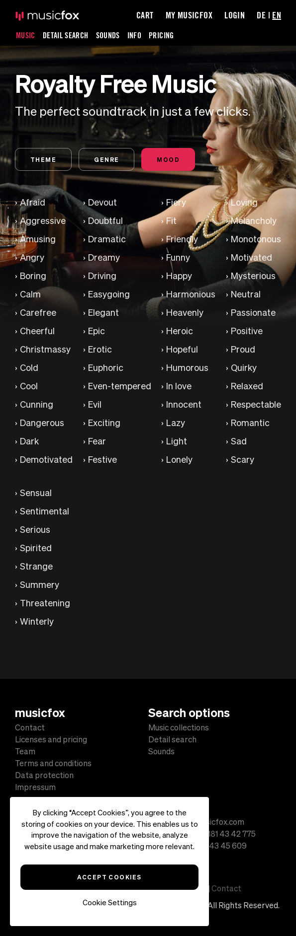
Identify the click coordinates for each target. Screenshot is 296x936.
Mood (168, 159)
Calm (30, 294)
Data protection (44, 775)
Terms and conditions (53, 763)
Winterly (37, 621)
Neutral (246, 294)
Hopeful (182, 349)
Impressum (35, 787)
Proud (243, 349)
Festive (102, 459)
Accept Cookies (109, 876)
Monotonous (256, 239)
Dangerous (42, 423)
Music (25, 35)
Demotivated (46, 459)
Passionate (253, 312)
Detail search (172, 739)
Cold (29, 367)
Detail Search (66, 35)
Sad (239, 441)
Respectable (256, 404)
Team (25, 751)
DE (261, 14)
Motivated (251, 257)
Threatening (45, 603)
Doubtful (105, 221)
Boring (33, 276)
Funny (178, 257)
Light (176, 441)
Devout (102, 202)
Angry (32, 257)
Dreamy (104, 257)
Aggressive (43, 221)
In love (179, 386)
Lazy (175, 423)
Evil (94, 404)
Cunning (36, 404)
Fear (97, 441)
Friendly (182, 239)
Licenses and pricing (51, 739)
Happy (179, 276)
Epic (96, 331)
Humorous (187, 367)
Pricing (161, 35)
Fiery (176, 202)
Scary (242, 459)
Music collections (178, 727)
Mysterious (253, 276)
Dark (29, 441)
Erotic (100, 349)
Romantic (250, 423)
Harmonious (190, 294)
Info (134, 35)
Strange (36, 566)
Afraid (32, 202)
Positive (247, 331)
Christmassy (45, 349)
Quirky (244, 367)
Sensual (36, 493)
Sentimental (44, 511)
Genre (106, 159)
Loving (244, 202)
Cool (29, 386)
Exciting (104, 423)
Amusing (38, 239)
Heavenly (184, 312)
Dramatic (107, 239)
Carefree (38, 312)
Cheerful (37, 331)
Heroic (179, 331)
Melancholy (254, 221)
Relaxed (247, 386)
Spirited (36, 548)
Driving (102, 276)
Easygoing (109, 294)
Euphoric (105, 367)
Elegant (103, 312)
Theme (43, 159)
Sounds (108, 35)
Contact (30, 727)
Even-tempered (119, 386)
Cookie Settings (110, 902)
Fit (171, 221)
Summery (39, 584)
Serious (35, 529)
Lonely (179, 459)
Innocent (183, 404)
